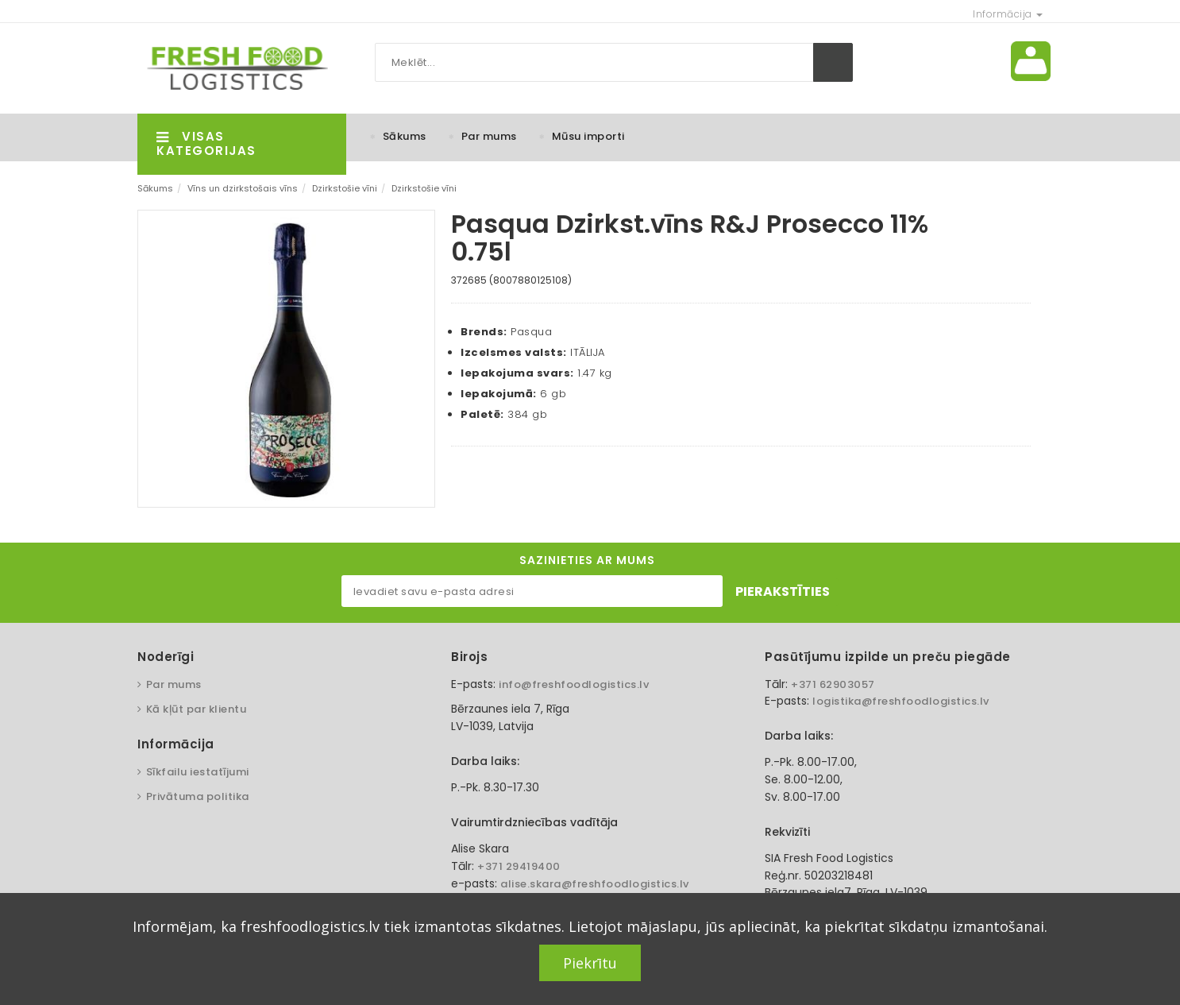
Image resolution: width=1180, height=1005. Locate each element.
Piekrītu (590, 962)
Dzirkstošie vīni (344, 188)
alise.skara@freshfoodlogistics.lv (594, 883)
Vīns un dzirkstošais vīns (242, 188)
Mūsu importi (588, 136)
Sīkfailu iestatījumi (197, 771)
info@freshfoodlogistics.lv (574, 684)
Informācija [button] (1008, 14)
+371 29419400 (519, 866)
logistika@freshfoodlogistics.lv (900, 701)
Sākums (404, 136)
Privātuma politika (197, 796)
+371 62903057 (833, 684)
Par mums (489, 136)
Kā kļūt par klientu (196, 709)
